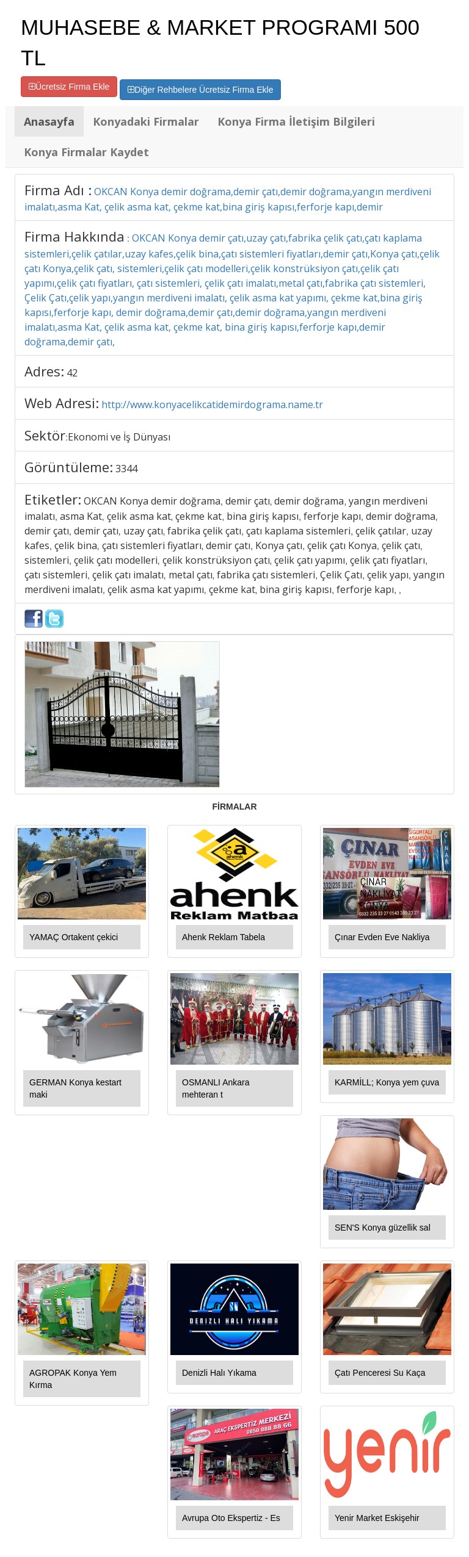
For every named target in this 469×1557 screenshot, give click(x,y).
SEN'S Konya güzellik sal (383, 1227)
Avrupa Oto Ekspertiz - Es (231, 1518)
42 (72, 372)
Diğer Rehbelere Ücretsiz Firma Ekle (200, 90)
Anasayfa (49, 121)
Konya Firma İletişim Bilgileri (296, 121)
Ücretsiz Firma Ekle (69, 87)
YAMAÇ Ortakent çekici (73, 937)
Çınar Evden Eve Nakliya (382, 937)
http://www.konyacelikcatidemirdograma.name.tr (212, 404)
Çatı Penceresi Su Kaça (380, 1373)
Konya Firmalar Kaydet (86, 152)
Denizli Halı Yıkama (219, 1373)
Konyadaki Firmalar (146, 121)
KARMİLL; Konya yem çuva (387, 1082)
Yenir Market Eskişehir (377, 1518)
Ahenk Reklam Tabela (223, 937)
